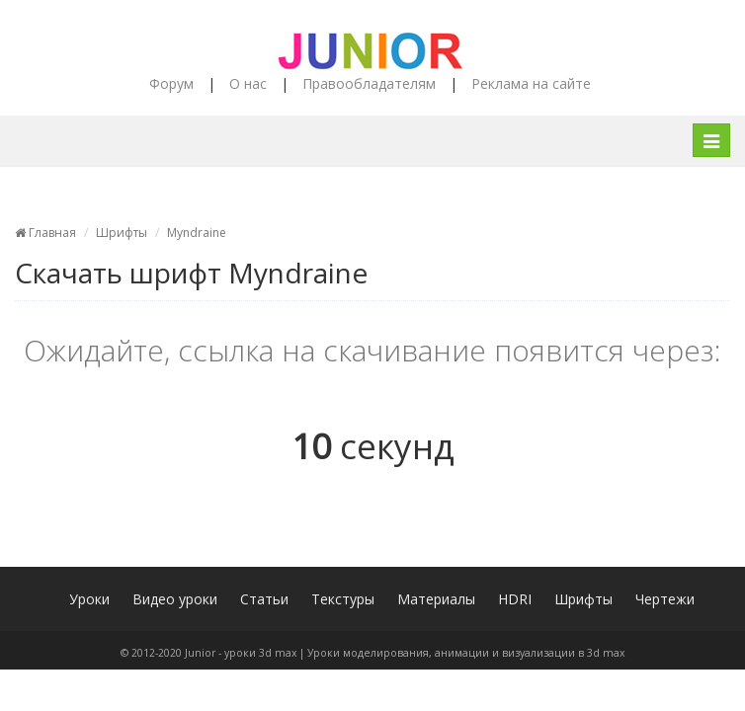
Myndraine (196, 232)
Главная (45, 232)
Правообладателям (369, 83)
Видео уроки (174, 599)
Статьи (264, 599)
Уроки (89, 599)
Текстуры (342, 599)
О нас (248, 83)
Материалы (436, 599)
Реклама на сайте (531, 83)
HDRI (515, 599)
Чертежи (665, 599)
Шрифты (121, 232)
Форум (171, 83)
